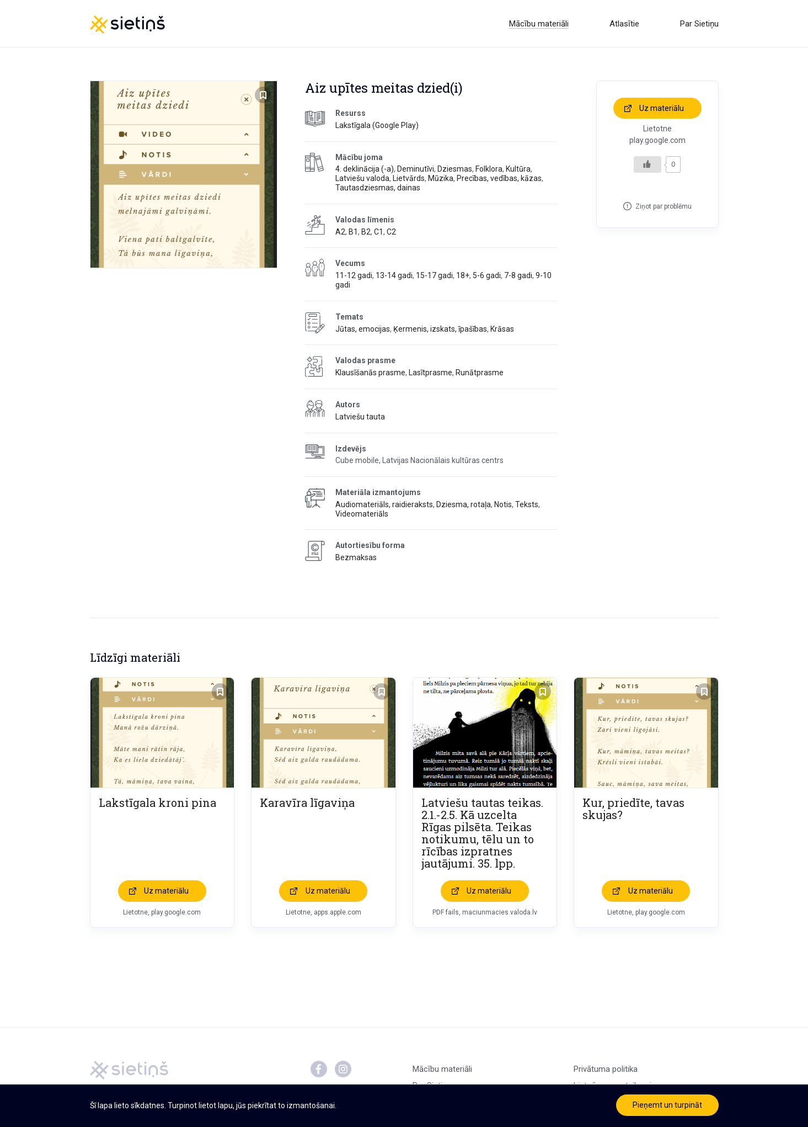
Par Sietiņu (699, 24)
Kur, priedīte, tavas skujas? (633, 809)
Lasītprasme (430, 373)
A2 (340, 232)
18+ (462, 276)
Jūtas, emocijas (362, 329)
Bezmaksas (356, 558)
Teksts (526, 505)
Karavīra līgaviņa (307, 803)
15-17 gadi (434, 276)
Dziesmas (454, 170)
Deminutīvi (415, 170)
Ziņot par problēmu (663, 207)
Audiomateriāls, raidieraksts (384, 505)
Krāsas (502, 329)
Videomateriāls (361, 514)
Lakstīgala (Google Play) (377, 125)
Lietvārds (409, 179)
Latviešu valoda (362, 179)
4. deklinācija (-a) (364, 170)
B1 (353, 232)
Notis (503, 505)
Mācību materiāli (539, 24)
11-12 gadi (353, 276)
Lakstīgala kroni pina (157, 803)
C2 (391, 232)
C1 (378, 232)
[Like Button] (647, 165)
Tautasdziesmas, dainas (377, 188)
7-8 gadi (518, 276)
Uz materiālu (661, 108)
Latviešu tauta (360, 417)
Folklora (488, 170)
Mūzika (440, 179)
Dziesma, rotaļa (463, 505)
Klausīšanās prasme (370, 373)
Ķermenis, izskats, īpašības (440, 329)
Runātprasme (480, 373)
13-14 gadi (394, 276)
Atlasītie (624, 24)
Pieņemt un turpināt (667, 1105)
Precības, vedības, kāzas (499, 179)
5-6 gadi (487, 276)
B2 (366, 232)
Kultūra (518, 170)
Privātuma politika (606, 1070)
